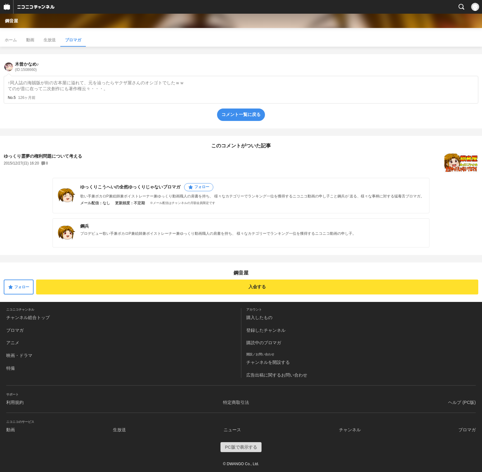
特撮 (10, 368)
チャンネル (350, 429)
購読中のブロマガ (263, 342)
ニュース (232, 429)
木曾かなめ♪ (27, 67)
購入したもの (259, 317)
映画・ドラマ (19, 355)
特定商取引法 (236, 402)
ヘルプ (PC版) (462, 402)
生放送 (50, 40)
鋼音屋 (11, 20)
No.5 (12, 97)
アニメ (12, 342)
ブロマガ (73, 40)
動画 (30, 40)
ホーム (11, 40)
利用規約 (15, 402)
